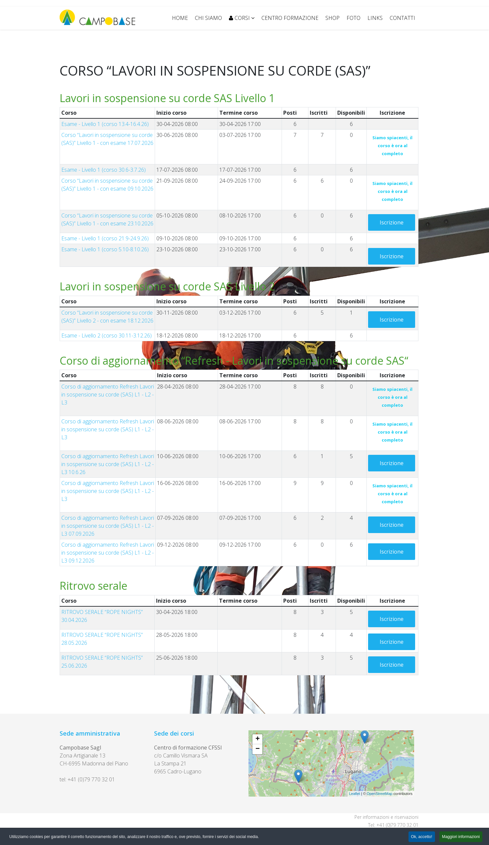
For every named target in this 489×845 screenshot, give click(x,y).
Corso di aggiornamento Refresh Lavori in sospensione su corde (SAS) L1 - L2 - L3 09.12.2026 (107, 552)
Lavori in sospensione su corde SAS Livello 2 (167, 286)
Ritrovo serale (93, 585)
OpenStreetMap (380, 794)
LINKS (375, 18)
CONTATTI (402, 18)
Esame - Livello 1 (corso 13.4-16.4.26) (105, 124)
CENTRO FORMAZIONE (289, 18)
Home (180, 18)
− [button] (257, 749)
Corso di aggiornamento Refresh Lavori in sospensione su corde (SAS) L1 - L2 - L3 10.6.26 (107, 464)
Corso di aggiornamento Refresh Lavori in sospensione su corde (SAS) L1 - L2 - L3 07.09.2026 (107, 525)
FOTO (353, 18)
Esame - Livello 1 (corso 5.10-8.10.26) (105, 249)
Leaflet (354, 794)
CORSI (239, 18)
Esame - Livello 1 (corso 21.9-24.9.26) (105, 238)
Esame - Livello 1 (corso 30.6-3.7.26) (103, 169)
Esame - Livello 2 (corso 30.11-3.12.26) (106, 335)
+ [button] (257, 739)
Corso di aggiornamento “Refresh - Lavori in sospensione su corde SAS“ (234, 360)
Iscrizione (392, 222)
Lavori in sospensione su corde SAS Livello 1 (167, 98)
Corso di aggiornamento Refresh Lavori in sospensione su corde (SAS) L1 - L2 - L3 (107, 394)
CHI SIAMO (208, 18)
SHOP (332, 18)
